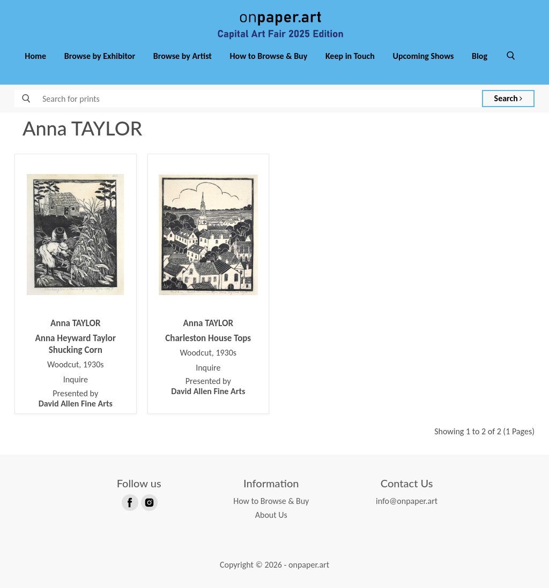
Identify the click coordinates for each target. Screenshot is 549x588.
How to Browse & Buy (269, 56)
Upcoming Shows (423, 56)
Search (508, 98)
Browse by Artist (182, 56)
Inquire (75, 379)
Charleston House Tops (208, 338)
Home (35, 56)
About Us (271, 515)
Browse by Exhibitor (99, 56)
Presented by (76, 398)
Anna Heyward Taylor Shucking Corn (75, 344)
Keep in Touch (350, 56)
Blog (479, 56)
